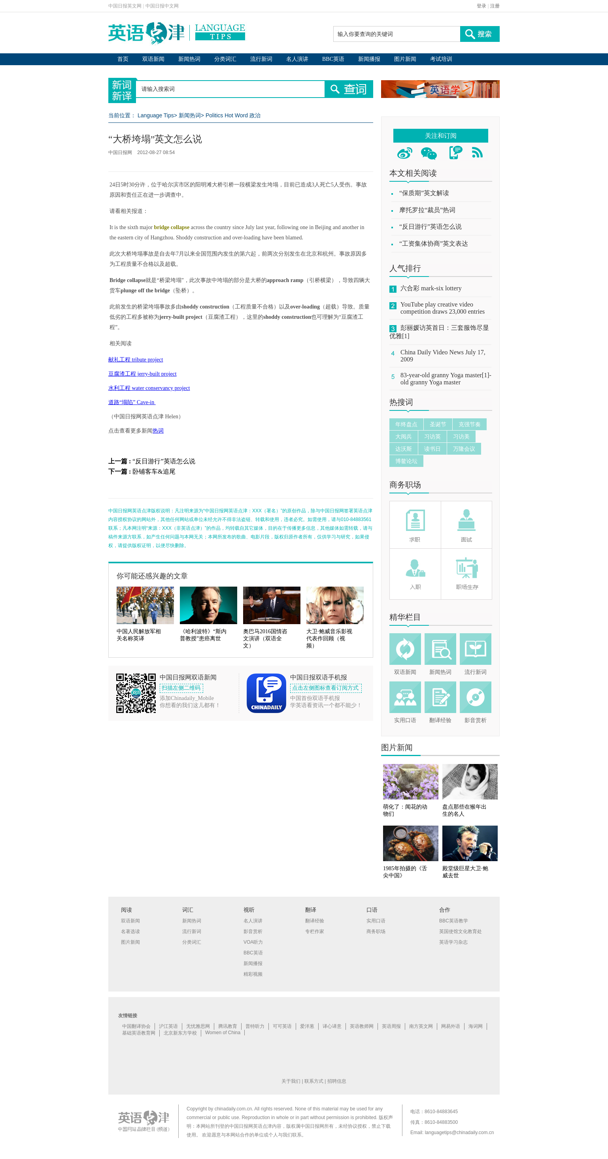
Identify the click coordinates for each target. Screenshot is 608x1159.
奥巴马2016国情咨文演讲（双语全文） (265, 638)
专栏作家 (314, 931)
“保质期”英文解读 (424, 193)
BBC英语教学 (453, 921)
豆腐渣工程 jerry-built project (142, 374)
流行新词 (261, 59)
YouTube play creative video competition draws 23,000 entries (442, 308)
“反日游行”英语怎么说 (163, 461)
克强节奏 (470, 424)
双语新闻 (153, 59)
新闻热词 (189, 59)
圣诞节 (438, 424)
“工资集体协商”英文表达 (433, 243)
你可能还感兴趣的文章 (152, 576)
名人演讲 (297, 59)
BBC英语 (333, 59)
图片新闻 (405, 59)
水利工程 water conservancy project (149, 388)
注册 (495, 6)
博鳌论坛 (406, 461)
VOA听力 (253, 942)
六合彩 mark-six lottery (431, 288)
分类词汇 (225, 59)
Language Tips (156, 115)
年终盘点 (406, 424)
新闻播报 (369, 59)
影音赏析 (475, 720)
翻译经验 (440, 720)
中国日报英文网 (125, 6)
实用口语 (405, 720)
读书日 (432, 449)
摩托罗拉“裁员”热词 (427, 210)
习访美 (461, 436)
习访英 (432, 436)
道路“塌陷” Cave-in (132, 402)
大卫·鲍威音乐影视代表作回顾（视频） (329, 638)
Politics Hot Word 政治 (233, 115)
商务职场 (405, 484)
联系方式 (313, 1081)
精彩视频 (253, 974)
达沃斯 (403, 449)
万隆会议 (464, 449)
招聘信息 (336, 1081)
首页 (122, 59)
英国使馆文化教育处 (460, 931)
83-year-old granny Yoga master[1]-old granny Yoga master (445, 379)
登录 (481, 6)
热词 (158, 431)
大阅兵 (403, 436)
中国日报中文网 (162, 6)
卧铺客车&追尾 (153, 471)
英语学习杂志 (453, 942)
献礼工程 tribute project (135, 360)
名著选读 (130, 931)
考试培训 (441, 59)
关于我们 (290, 1081)
